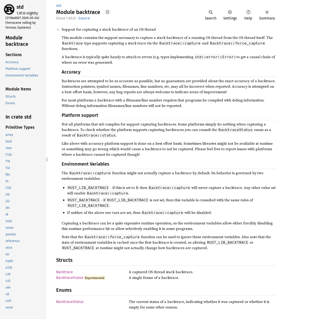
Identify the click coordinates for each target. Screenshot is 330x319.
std (20, 7)
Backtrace (64, 272)
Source (84, 18)
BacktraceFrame (69, 277)
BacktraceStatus (69, 302)
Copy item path (107, 12)
